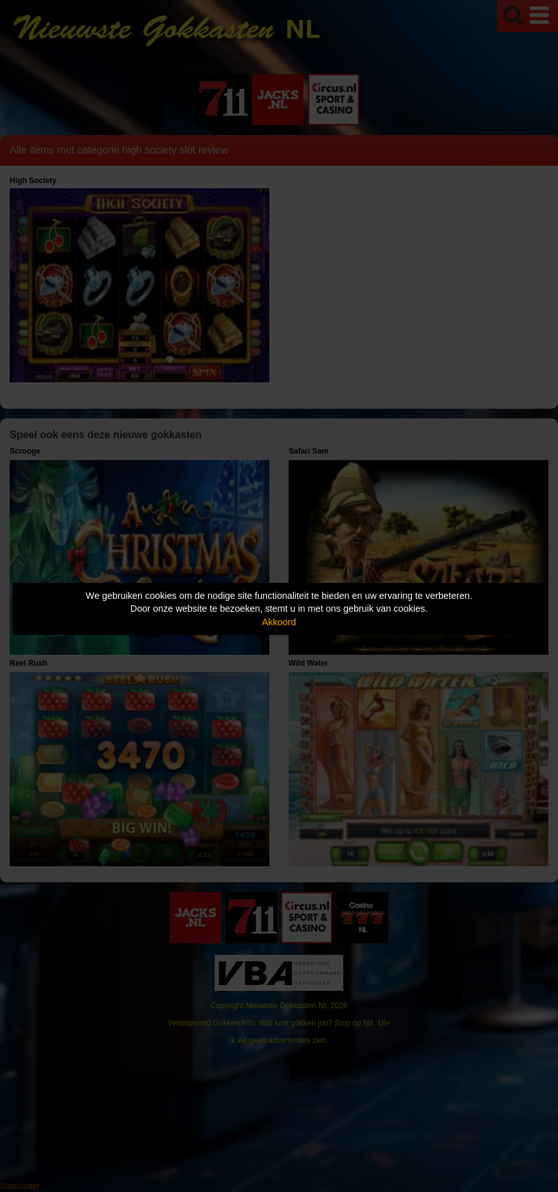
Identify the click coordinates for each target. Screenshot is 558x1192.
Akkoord (279, 622)
